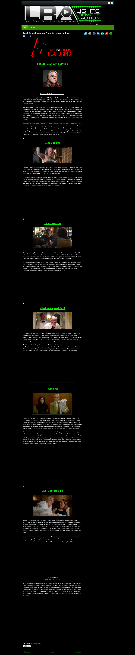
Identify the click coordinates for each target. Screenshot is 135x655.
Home (25, 27)
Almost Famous (52, 223)
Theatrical (43, 26)
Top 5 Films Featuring (36, 643)
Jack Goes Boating (52, 490)
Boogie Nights (52, 143)
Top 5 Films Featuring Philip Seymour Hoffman (46, 33)
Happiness (52, 388)
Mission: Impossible (52, 308)
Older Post (78, 652)
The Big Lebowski (52, 579)
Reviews (32, 27)
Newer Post (27, 652)
